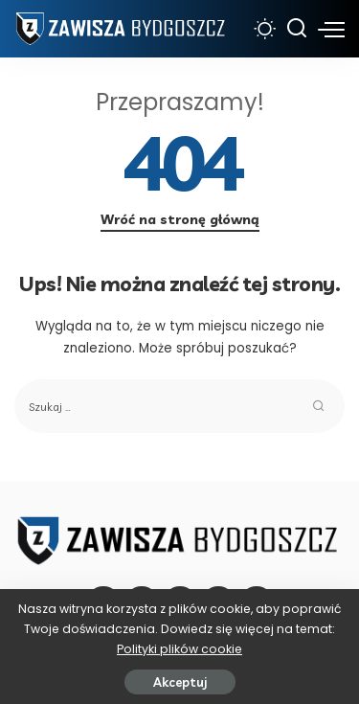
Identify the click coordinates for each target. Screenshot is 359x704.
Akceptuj (180, 682)
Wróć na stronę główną (180, 219)
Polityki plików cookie (179, 649)
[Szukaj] (296, 28)
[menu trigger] (331, 28)
